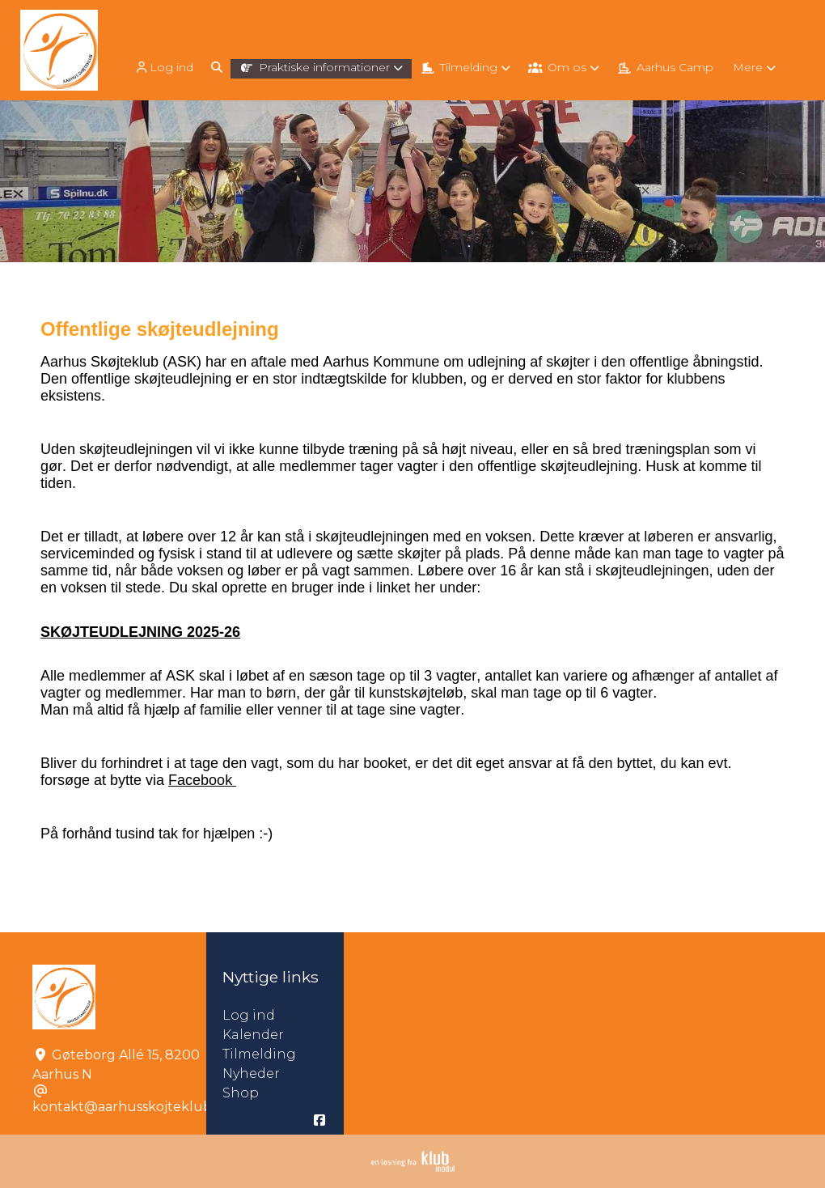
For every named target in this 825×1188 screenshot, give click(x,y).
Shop (240, 1093)
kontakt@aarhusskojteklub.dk (131, 1106)
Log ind (163, 67)
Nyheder (251, 1073)
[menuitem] (165, 66)
